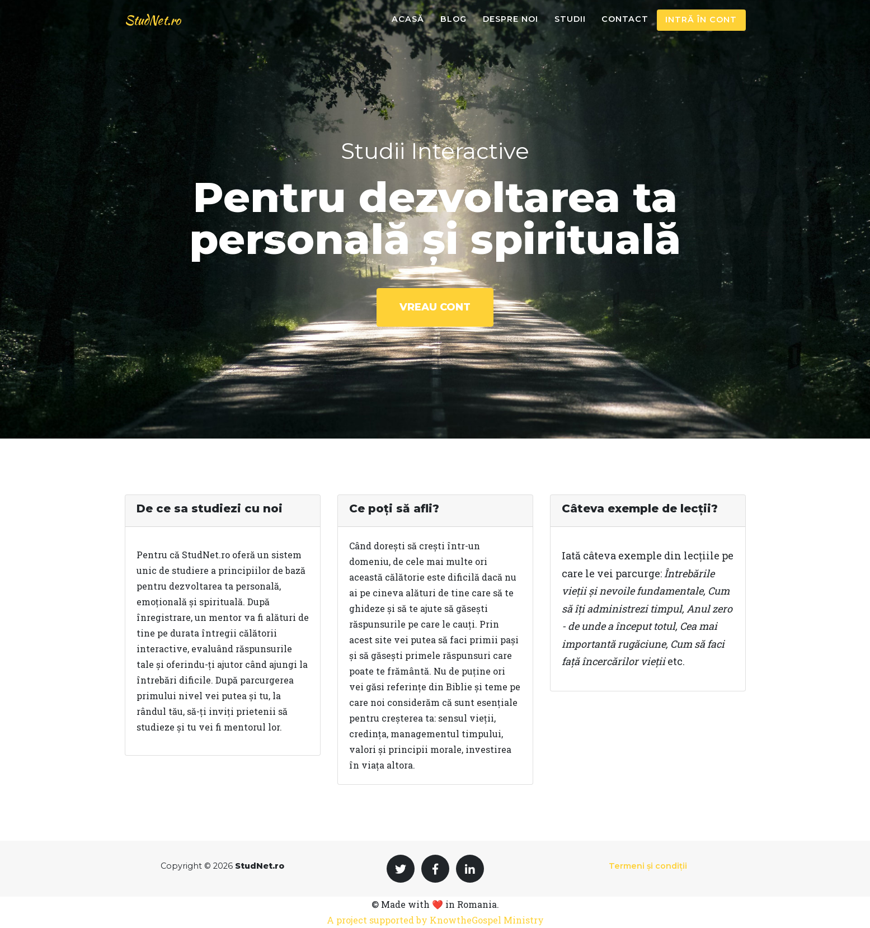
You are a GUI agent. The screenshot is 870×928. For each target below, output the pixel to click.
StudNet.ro (159, 28)
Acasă (408, 27)
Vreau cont (435, 307)
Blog (453, 27)
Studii (570, 27)
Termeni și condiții (648, 866)
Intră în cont (701, 28)
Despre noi (510, 27)
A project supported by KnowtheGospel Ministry (435, 920)
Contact (624, 27)
